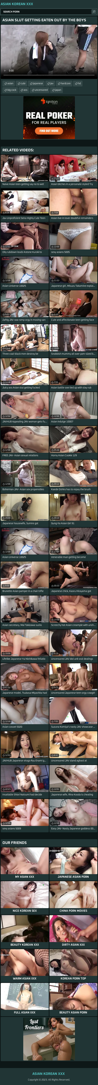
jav (51, 83)
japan (58, 90)
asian (10, 83)
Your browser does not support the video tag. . (49, 52)
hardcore (66, 83)
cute (23, 83)
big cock (11, 90)
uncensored (41, 90)
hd (79, 83)
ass (25, 90)
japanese (38, 83)
